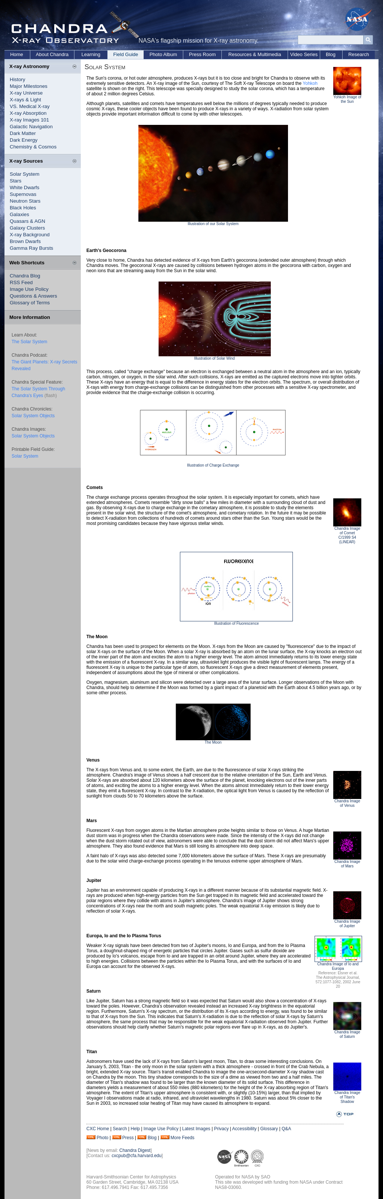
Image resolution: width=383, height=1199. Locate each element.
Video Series (304, 54)
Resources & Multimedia (255, 54)
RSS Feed (21, 282)
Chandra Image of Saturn (347, 1034)
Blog (330, 54)
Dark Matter (23, 133)
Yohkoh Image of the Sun (347, 99)
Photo (102, 1137)
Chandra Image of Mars (347, 864)
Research (358, 54)
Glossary (269, 1128)
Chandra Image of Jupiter (347, 923)
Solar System (24, 174)
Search (120, 1128)
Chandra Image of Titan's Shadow (347, 1097)
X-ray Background (30, 234)
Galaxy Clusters (27, 228)
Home (16, 54)
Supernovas (23, 194)
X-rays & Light (25, 99)
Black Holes (23, 207)
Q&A (286, 1128)
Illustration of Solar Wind (214, 358)
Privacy (221, 1128)
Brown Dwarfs (25, 241)
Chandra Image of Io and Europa (338, 966)
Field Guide (125, 54)
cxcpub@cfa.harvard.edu (136, 1155)
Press (128, 1137)
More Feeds (182, 1137)
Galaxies (19, 214)
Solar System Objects (33, 415)
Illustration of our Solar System (213, 224)
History (17, 79)
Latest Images (196, 1128)
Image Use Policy (29, 289)
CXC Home (97, 1128)
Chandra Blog (25, 276)
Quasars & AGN (27, 221)
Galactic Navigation (31, 126)
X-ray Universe (26, 93)
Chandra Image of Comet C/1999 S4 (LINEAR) (347, 535)
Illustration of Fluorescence (236, 623)
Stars (15, 181)
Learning (91, 54)
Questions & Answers (33, 296)
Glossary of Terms (30, 302)
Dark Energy (23, 140)
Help (135, 1128)
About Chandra (52, 54)
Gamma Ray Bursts (31, 248)
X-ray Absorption (28, 113)
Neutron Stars (25, 201)
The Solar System (29, 341)
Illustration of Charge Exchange (213, 465)
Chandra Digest (134, 1150)
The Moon (213, 742)
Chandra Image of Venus (347, 803)
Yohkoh (310, 83)
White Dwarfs (24, 187)
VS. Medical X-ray (30, 106)
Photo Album (163, 54)
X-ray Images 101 (29, 120)
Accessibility (244, 1128)
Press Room (202, 54)
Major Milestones (29, 86)
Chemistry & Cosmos (33, 147)
